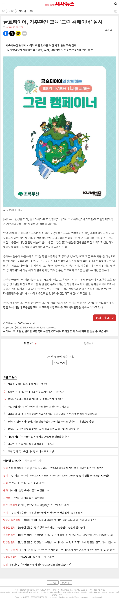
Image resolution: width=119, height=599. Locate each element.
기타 (24, 33)
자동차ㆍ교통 (25, 11)
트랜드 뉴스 (10, 377)
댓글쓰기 (89, 343)
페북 (6, 33)
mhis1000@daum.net (23, 323)
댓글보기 (30, 343)
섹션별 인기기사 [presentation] (33, 461)
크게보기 (109, 29)
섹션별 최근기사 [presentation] (12, 461)
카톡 (18, 33)
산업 (11, 11)
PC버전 (66, 582)
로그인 (52, 582)
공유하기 (116, 11)
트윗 (12, 33)
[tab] (12, 461)
